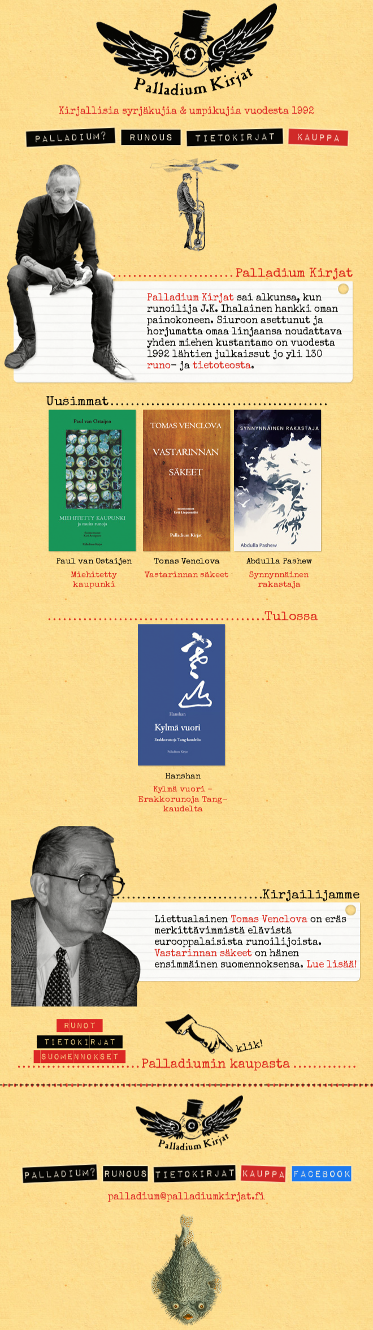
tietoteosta (222, 367)
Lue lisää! (331, 965)
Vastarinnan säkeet (203, 954)
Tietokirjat (234, 137)
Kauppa (318, 137)
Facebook (321, 1173)
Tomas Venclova (269, 920)
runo (159, 367)
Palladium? (70, 137)
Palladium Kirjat (190, 299)
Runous (151, 137)
